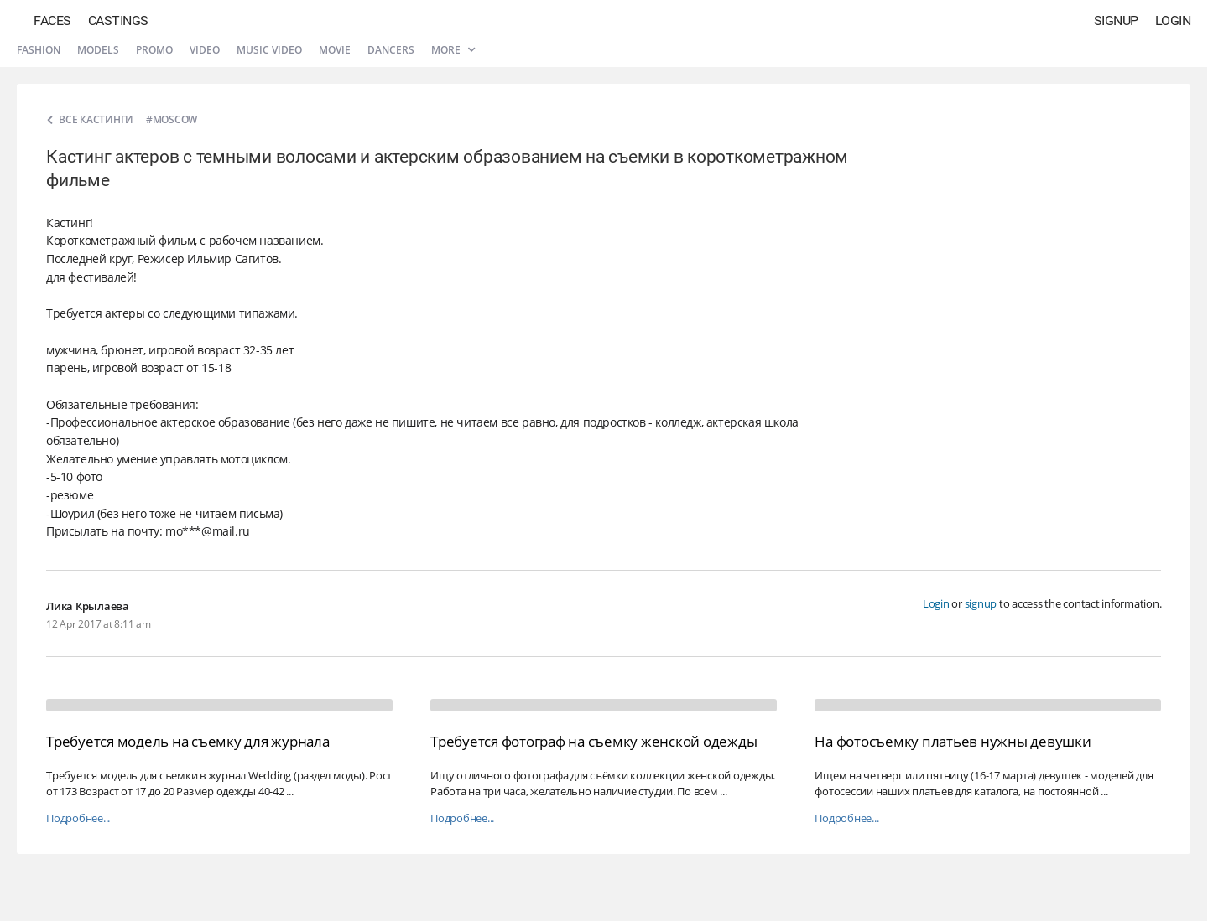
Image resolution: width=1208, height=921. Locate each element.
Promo (154, 50)
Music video (269, 50)
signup (981, 603)
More (453, 50)
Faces (52, 20)
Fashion (38, 50)
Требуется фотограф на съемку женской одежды (593, 741)
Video (205, 50)
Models (98, 50)
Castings (118, 20)
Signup (1116, 20)
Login (1173, 20)
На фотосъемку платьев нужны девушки (953, 741)
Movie (335, 50)
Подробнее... (78, 818)
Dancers (390, 50)
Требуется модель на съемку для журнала (188, 741)
